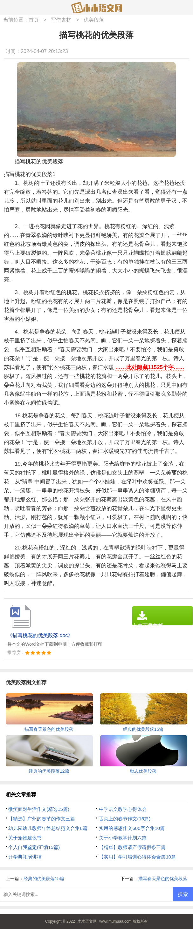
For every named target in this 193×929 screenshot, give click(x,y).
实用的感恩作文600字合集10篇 (132, 828)
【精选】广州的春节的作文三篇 (41, 818)
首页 (34, 20)
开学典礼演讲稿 (25, 856)
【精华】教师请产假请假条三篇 (132, 847)
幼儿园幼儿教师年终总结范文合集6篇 (47, 828)
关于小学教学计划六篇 (123, 837)
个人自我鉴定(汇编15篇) (34, 847)
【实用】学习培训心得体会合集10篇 (137, 856)
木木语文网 (87, 921)
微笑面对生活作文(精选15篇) (38, 809)
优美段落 (94, 20)
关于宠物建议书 (25, 837)
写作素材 (61, 20)
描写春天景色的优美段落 (162, 878)
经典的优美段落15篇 (44, 878)
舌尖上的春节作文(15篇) (124, 818)
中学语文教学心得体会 (123, 809)
